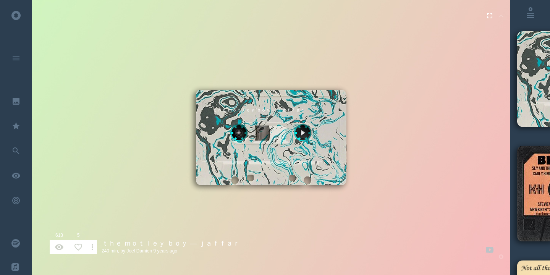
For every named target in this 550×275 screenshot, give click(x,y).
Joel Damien (139, 251)
